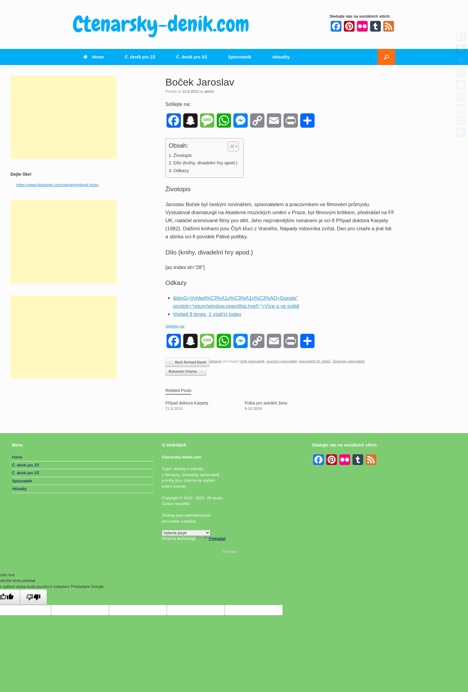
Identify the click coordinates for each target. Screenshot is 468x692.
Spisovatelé (239, 57)
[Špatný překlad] (33, 597)
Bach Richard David (187, 362)
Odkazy (181, 170)
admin (209, 91)
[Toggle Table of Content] (230, 146)
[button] (386, 57)
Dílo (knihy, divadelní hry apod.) (205, 162)
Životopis (182, 155)
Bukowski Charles (186, 371)
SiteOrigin (229, 551)
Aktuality (281, 57)
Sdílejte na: (175, 326)
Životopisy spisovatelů (348, 361)
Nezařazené (213, 361)
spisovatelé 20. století (314, 361)
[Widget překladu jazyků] (186, 533)
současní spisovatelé (281, 361)
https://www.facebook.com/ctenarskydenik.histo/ (57, 185)
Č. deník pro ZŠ (140, 57)
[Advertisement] (63, 117)
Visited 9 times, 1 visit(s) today (207, 314)
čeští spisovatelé (252, 361)
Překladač (211, 538)
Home (93, 57)
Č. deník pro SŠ (191, 57)
